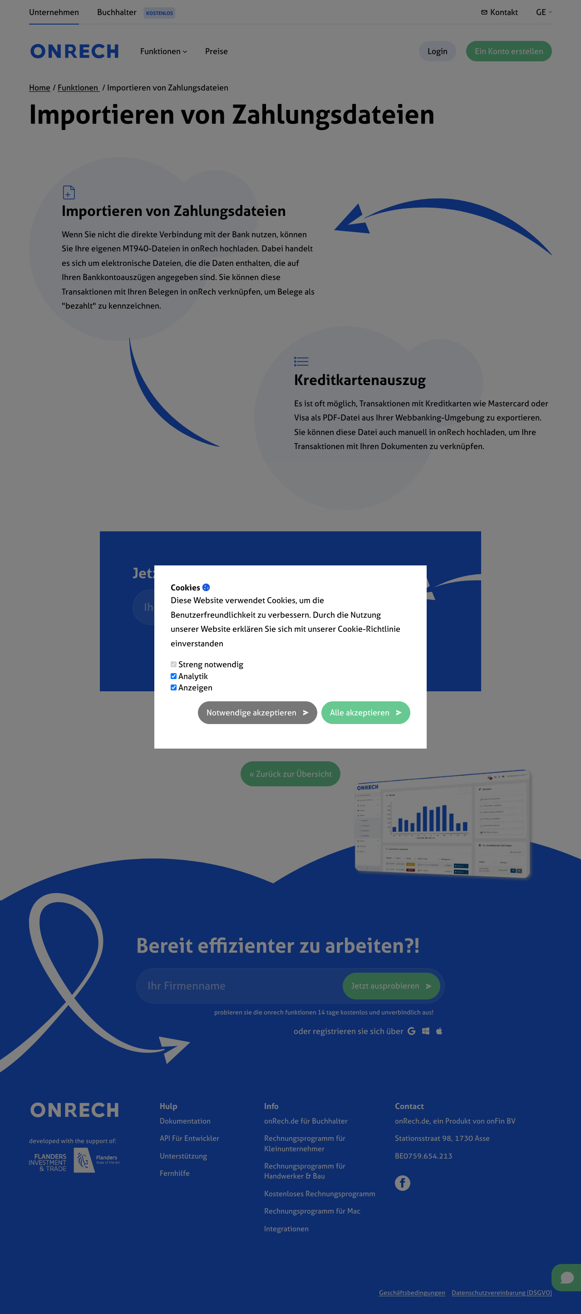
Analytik (193, 676)
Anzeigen (195, 687)
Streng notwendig (210, 664)
